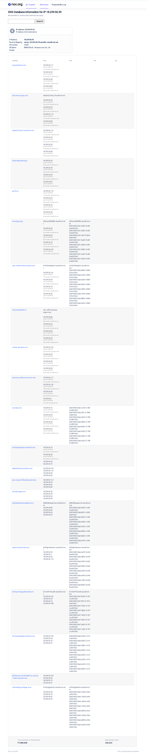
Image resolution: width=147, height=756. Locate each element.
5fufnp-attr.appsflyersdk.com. (23, 592)
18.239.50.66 (47, 485)
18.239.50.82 (47, 86)
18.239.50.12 (47, 601)
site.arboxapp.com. (19, 491)
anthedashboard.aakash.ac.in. (23, 503)
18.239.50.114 (48, 480)
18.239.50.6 (47, 399)
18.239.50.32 (47, 228)
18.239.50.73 (47, 694)
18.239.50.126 (48, 347)
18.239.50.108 (48, 603)
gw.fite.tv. (15, 191)
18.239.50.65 (47, 475)
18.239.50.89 (47, 508)
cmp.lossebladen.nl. (19, 310)
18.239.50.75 (47, 680)
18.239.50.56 (47, 422)
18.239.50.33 (47, 107)
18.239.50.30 (47, 354)
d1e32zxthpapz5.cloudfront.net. (24, 447)
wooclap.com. (17, 408)
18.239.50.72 (47, 287)
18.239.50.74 (47, 242)
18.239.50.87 (47, 182)
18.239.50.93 (47, 557)
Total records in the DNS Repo (29, 740)
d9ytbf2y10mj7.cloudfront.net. (54, 95)
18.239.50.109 (48, 636)
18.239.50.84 (47, 487)
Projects (30, 5)
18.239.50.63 (47, 429)
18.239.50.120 (48, 385)
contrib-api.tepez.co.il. (20, 347)
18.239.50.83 (47, 121)
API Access (44, 5)
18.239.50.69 (47, 512)
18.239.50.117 (48, 378)
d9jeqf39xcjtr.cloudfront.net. (22, 468)
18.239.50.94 (47, 498)
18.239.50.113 (48, 114)
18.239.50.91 (47, 683)
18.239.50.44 (47, 175)
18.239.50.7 (47, 554)
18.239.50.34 (47, 692)
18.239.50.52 (47, 496)
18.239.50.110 (48, 559)
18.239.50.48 (47, 79)
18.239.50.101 (48, 273)
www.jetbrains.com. (19, 65)
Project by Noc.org (59, 5)
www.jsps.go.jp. (17, 221)
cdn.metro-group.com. (20, 95)
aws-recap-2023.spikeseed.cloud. (24, 480)
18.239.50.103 (48, 249)
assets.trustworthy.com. (21, 547)
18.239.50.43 (47, 168)
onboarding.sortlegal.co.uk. (22, 687)
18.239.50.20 (47, 331)
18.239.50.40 (47, 212)
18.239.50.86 (47, 317)
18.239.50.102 (48, 596)
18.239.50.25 (47, 324)
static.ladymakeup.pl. (19, 161)
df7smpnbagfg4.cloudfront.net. (23, 636)
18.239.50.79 (47, 464)
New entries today (112, 740)
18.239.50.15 (47, 408)
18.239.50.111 (48, 65)
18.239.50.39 (47, 72)
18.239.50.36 (47, 294)
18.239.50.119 (48, 191)
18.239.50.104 (48, 468)
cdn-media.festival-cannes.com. (23, 266)
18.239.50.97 (47, 643)
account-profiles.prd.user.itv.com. (24, 378)
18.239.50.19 (47, 447)
